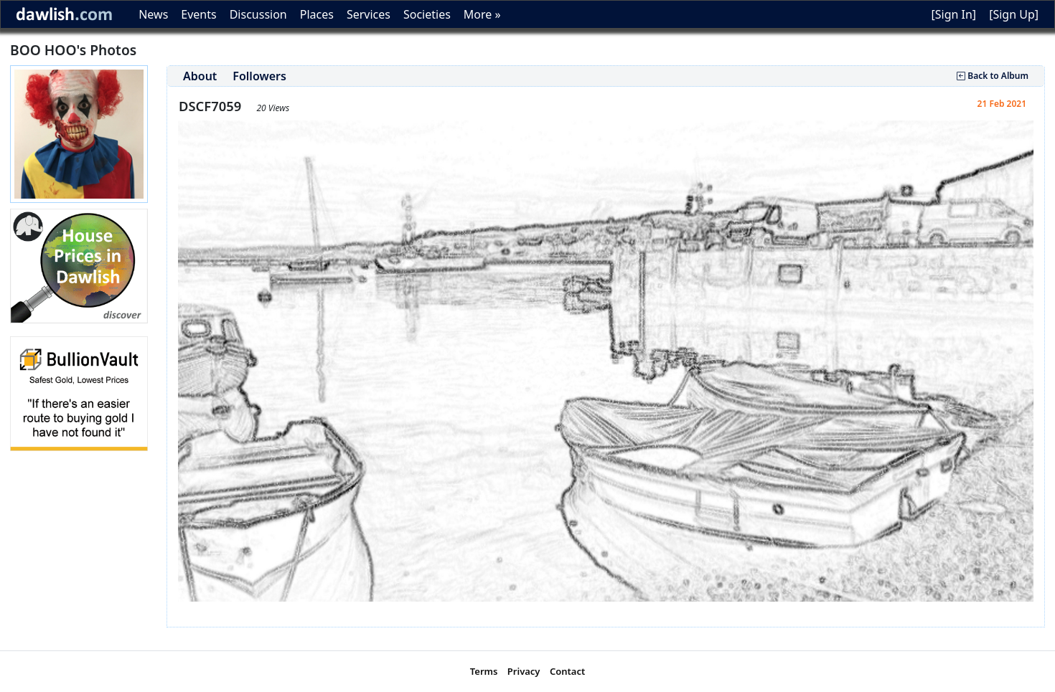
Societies (427, 14)
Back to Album (992, 76)
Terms (484, 671)
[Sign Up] (1013, 14)
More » (482, 14)
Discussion (258, 14)
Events (198, 14)
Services (368, 14)
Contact (567, 671)
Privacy (523, 671)
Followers (259, 76)
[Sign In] (953, 14)
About (200, 76)
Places (317, 14)
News (153, 14)
